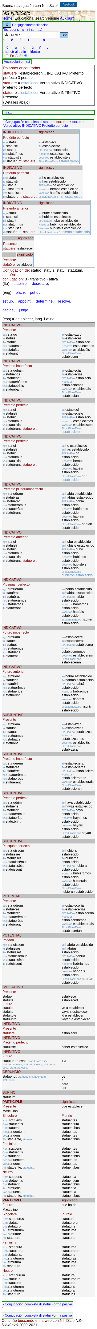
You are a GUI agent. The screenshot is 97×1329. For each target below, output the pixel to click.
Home (7, 18)
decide (8, 310)
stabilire (20, 284)
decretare (40, 284)
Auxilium (67, 18)
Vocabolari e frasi (17, 61)
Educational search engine (37, 18)
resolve (64, 301)
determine (44, 301)
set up (8, 301)
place (20, 292)
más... (7, 112)
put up (35, 292)
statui (46, 1304)
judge (23, 310)
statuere (49, 122)
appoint (24, 301)
